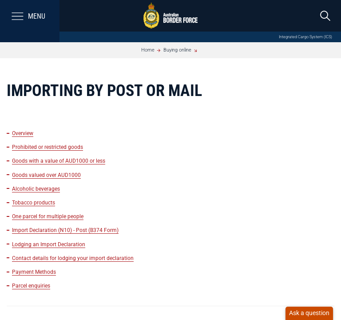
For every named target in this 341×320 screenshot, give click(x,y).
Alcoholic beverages (36, 188)
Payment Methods (34, 271)
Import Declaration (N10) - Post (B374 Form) (65, 230)
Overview (22, 133)
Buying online (177, 50)
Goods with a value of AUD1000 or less (58, 160)
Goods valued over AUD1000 (46, 175)
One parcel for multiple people (47, 216)
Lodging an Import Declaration (48, 244)
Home (148, 50)
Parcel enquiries (31, 285)
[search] (325, 16)
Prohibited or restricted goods (47, 147)
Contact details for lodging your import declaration (73, 258)
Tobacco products (33, 202)
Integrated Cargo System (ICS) (305, 36)
